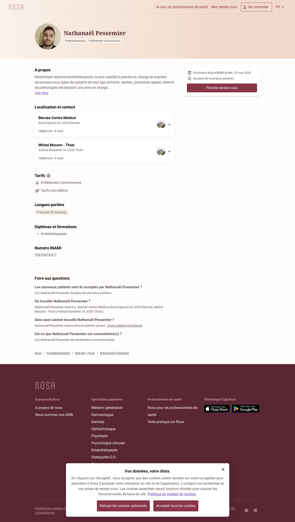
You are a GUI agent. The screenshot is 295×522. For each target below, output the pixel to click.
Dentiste (97, 422)
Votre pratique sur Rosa (166, 422)
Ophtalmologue (103, 429)
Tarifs (43, 175)
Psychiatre (99, 436)
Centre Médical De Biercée (124, 325)
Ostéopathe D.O (103, 457)
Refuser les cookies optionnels (123, 506)
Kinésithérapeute (104, 450)
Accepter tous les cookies (175, 506)
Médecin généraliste (106, 408)
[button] (223, 469)
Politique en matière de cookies (172, 494)
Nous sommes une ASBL (54, 415)
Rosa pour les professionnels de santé (172, 411)
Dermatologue (102, 415)
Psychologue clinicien (108, 443)
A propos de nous (48, 408)
